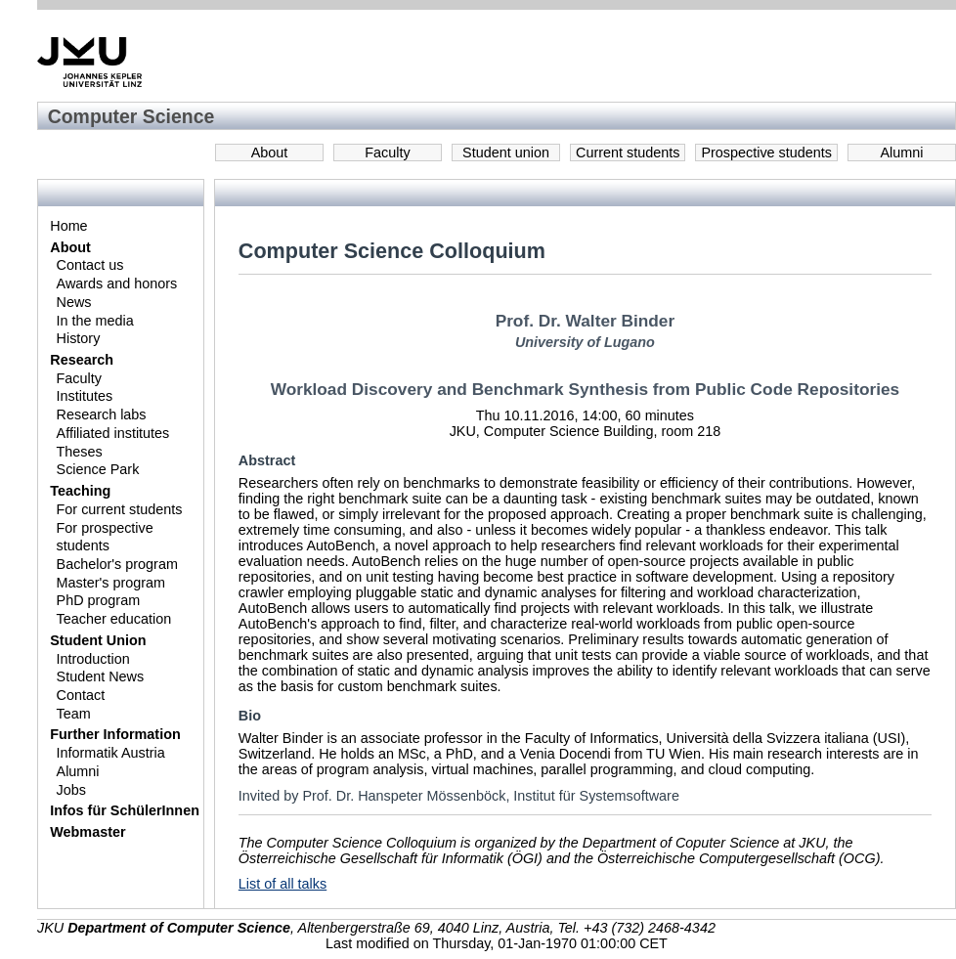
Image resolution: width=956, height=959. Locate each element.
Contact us (90, 265)
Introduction (93, 659)
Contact (81, 695)
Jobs (71, 790)
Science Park (98, 469)
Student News (101, 676)
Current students (627, 152)
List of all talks (282, 884)
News (74, 302)
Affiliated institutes (113, 433)
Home (68, 226)
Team (74, 713)
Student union (505, 152)
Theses (80, 451)
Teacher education (114, 619)
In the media (95, 320)
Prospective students (766, 152)
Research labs (102, 414)
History (79, 338)
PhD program (99, 600)
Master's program (111, 582)
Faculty (387, 152)
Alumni (902, 152)
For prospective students (105, 537)
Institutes (85, 396)
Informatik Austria (111, 753)
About (269, 152)
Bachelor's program (117, 564)
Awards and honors (117, 283)
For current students (120, 509)
